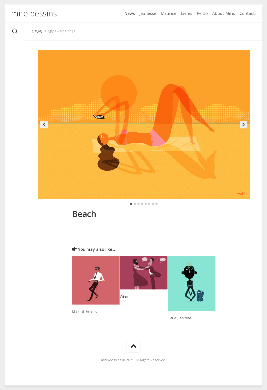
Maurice (168, 13)
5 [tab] (146, 204)
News (129, 13)
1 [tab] (131, 204)
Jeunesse (147, 13)
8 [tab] (156, 204)
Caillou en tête (179, 318)
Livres (186, 13)
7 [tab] (153, 204)
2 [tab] (135, 204)
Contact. (248, 13)
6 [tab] (149, 204)
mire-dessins (34, 13)
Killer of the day (84, 311)
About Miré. (223, 13)
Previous (44, 124)
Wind (124, 296)
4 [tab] (142, 204)
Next (243, 124)
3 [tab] (138, 204)
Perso (202, 13)
